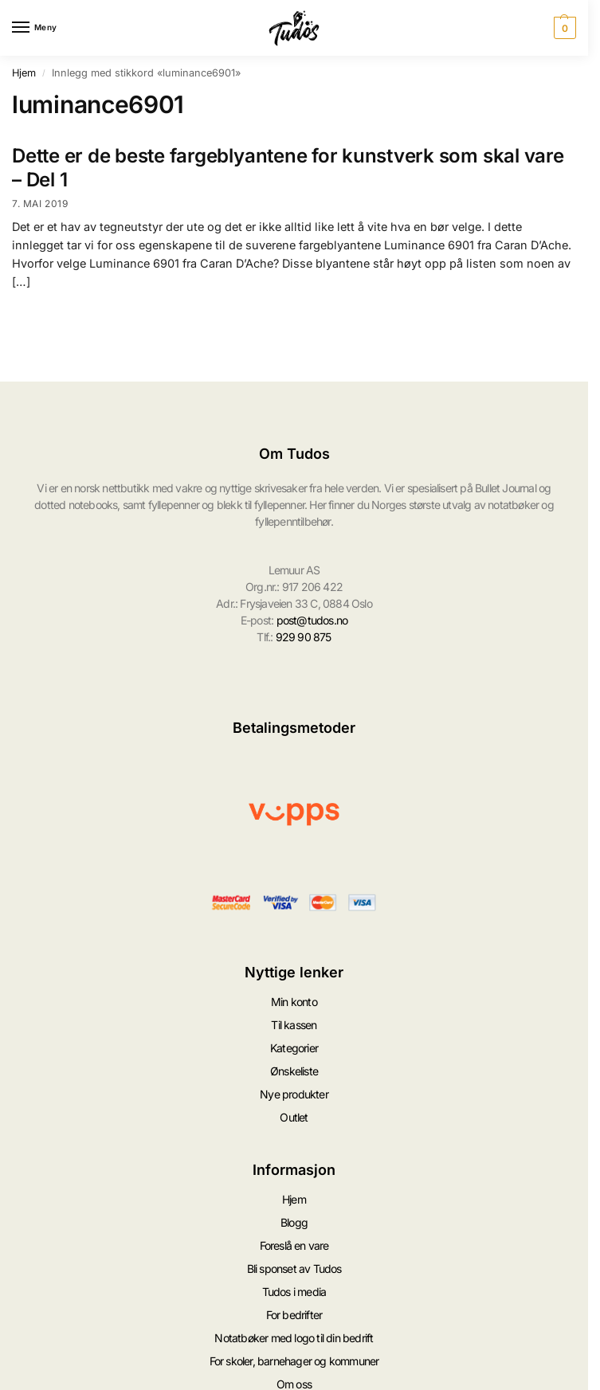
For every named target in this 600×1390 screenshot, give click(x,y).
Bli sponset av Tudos (294, 1268)
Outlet (294, 1117)
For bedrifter (294, 1314)
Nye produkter (294, 1094)
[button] (563, 28)
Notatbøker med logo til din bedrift (293, 1337)
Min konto (294, 1001)
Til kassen (293, 1025)
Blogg (294, 1222)
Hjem (24, 73)
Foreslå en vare (294, 1245)
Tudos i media (294, 1291)
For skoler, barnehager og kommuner (294, 1360)
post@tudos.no (312, 620)
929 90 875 (303, 637)
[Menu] (36, 28)
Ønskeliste (294, 1071)
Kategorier (294, 1048)
